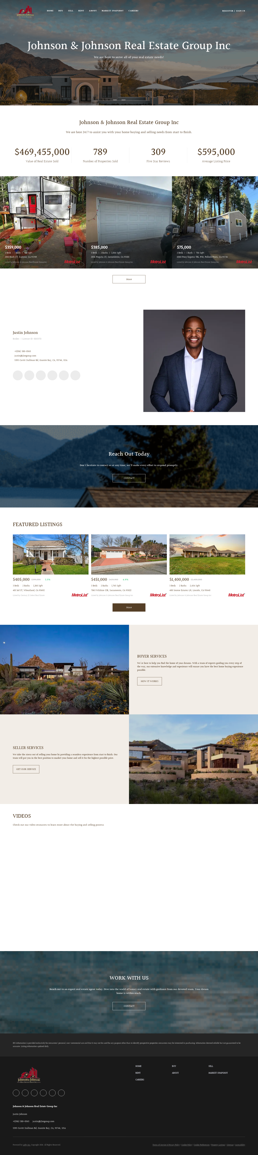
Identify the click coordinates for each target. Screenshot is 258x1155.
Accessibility (240, 1145)
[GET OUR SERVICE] (26, 769)
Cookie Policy (186, 1145)
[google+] (75, 375)
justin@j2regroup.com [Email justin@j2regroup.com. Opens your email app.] (25, 356)
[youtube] (64, 375)
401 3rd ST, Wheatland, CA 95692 (29, 590)
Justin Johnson (25, 333)
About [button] (93, 11)
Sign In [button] (240, 11)
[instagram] (52, 375)
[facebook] (18, 375)
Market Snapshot (113, 11)
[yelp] (41, 375)
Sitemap (230, 1145)
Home (50, 11)
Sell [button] (70, 11)
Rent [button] (81, 11)
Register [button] (227, 11)
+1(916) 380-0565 (22, 351)
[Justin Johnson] (194, 361)
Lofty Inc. (27, 1145)
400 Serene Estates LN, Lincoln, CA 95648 (189, 590)
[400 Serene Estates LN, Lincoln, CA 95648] (207, 554)
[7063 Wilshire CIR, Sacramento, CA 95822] (129, 554)
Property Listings (218, 1145)
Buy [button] (60, 11)
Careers (134, 11)
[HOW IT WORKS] (149, 681)
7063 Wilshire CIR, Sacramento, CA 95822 (111, 590)
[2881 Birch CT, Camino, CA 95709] (43, 222)
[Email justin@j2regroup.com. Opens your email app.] (43, 1121)
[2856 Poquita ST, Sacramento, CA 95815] (129, 222)
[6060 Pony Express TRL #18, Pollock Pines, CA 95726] (215, 222)
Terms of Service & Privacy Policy (166, 1145)
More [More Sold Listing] (129, 608)
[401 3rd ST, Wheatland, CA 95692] (51, 554)
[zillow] (29, 375)
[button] (26, 11)
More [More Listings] (129, 279)
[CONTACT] (129, 478)
